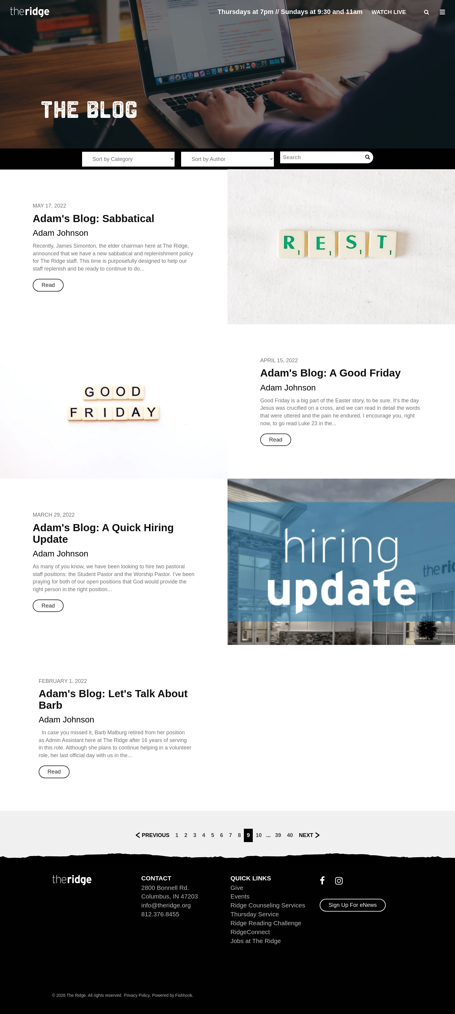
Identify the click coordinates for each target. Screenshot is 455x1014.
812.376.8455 (160, 914)
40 (290, 835)
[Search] (321, 157)
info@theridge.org (166, 905)
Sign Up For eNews (353, 905)
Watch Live (388, 12)
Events (240, 896)
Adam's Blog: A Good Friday (330, 373)
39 (278, 835)
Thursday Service (254, 914)
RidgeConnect (250, 931)
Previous (156, 835)
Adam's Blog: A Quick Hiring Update (103, 533)
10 (259, 835)
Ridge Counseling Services (267, 905)
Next (306, 835)
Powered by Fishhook (172, 995)
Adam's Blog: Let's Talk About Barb (113, 699)
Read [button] (48, 285)
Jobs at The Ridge (255, 940)
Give (236, 887)
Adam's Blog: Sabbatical (93, 218)
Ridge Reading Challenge (266, 923)
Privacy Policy (137, 995)
